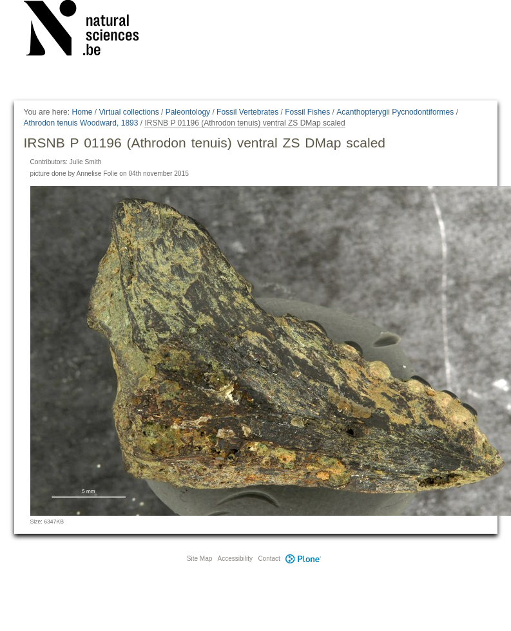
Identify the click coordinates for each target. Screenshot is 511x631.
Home (82, 112)
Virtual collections (129, 112)
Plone (303, 558)
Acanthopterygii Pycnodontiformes (395, 112)
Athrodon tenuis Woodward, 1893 (81, 122)
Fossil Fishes (307, 112)
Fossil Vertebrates (247, 112)
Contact (269, 558)
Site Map (199, 558)
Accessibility (235, 558)
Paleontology (188, 112)
